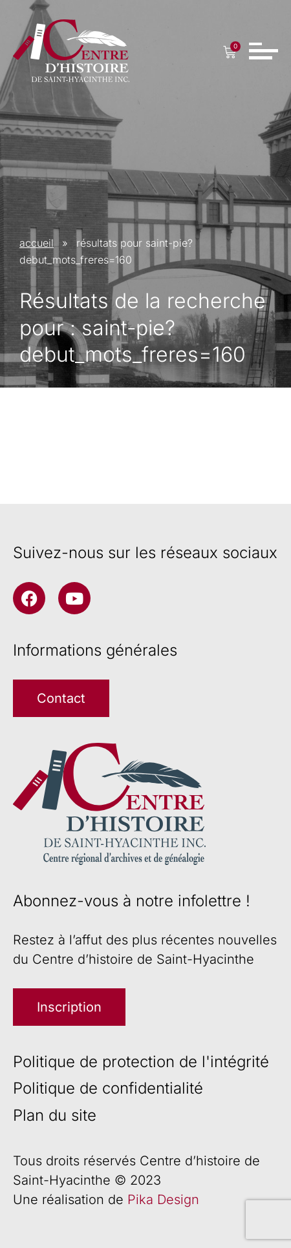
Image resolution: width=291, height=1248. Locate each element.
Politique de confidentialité (108, 1088)
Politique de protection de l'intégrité (141, 1061)
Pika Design (163, 1199)
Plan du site (54, 1115)
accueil (36, 242)
